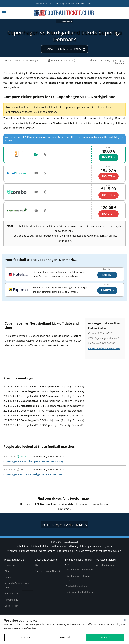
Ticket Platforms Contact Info (17, 585)
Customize (24, 637)
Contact (8, 577)
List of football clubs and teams (78, 578)
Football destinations (76, 586)
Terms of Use (11, 593)
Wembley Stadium (105, 565)
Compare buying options (61, 49)
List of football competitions (80, 569)
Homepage (10, 565)
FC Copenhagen (64, 21)
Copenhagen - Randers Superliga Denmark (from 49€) (33, 474)
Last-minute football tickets (79, 592)
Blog (37, 565)
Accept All (105, 637)
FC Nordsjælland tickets (64, 524)
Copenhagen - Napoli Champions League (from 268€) (33, 461)
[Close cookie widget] (125, 620)
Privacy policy (11, 599)
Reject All (65, 637)
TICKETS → (108, 157)
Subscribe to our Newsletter (49, 571)
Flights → (107, 290)
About (8, 571)
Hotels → (107, 275)
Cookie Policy (11, 605)
